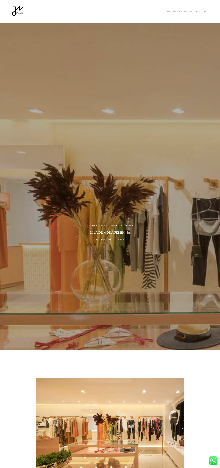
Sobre (197, 11)
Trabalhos (177, 11)
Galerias (188, 11)
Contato (205, 11)
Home (167, 11)
